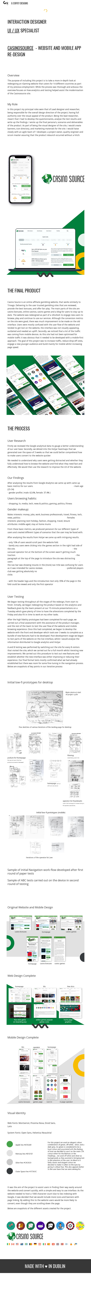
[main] (46, 83)
